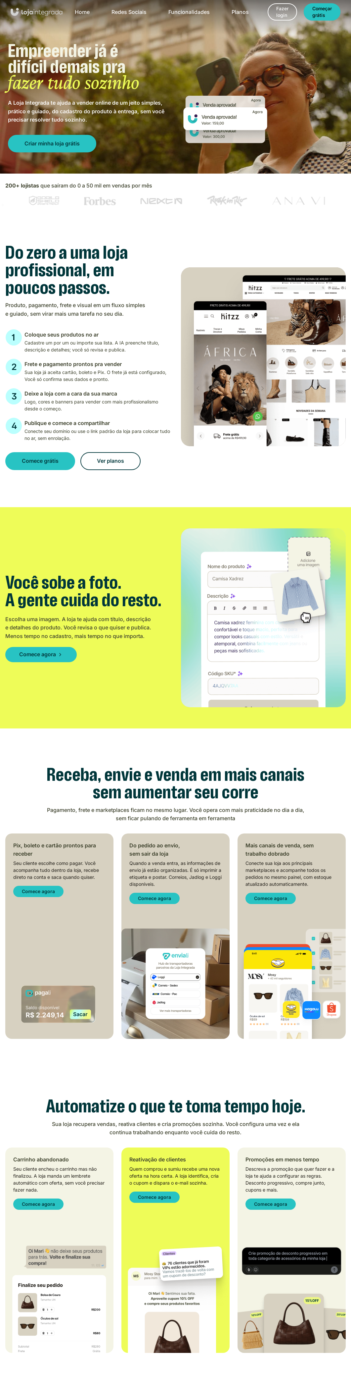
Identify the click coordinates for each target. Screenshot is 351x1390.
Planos (240, 12)
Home (82, 12)
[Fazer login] (282, 11)
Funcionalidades (189, 12)
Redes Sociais (129, 12)
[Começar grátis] (322, 11)
